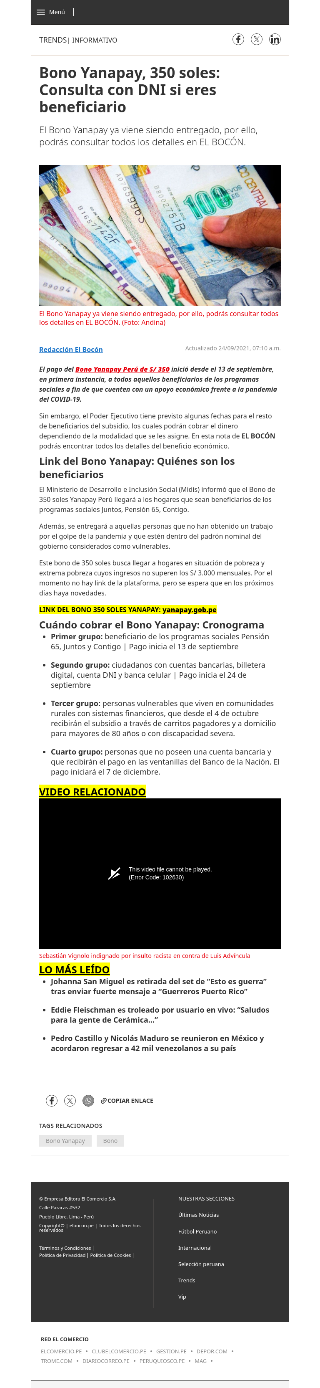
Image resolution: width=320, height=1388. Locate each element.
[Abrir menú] (57, 12)
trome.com (56, 1361)
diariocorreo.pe (106, 1361)
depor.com (212, 1351)
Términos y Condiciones (65, 1248)
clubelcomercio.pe (119, 1351)
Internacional (195, 1247)
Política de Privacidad (62, 1255)
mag (201, 1361)
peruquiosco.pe (162, 1361)
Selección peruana (201, 1264)
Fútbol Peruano (197, 1231)
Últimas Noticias (198, 1214)
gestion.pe (171, 1351)
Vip (182, 1296)
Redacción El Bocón (71, 349)
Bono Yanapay (65, 1141)
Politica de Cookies (110, 1255)
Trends (53, 40)
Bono (110, 1141)
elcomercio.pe (61, 1351)
